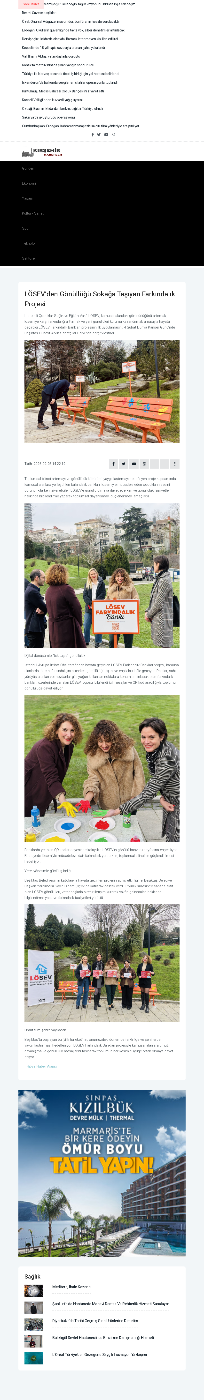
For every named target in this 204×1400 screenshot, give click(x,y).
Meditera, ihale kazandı (71, 1287)
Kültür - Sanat (33, 213)
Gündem (28, 168)
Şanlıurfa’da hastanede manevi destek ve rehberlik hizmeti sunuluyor (110, 1304)
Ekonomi (29, 183)
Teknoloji (29, 243)
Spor (26, 228)
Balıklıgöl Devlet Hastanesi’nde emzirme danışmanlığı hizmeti (103, 1338)
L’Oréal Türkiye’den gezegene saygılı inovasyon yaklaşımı (99, 1355)
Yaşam (27, 198)
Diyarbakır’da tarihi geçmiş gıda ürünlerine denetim (95, 1321)
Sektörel (28, 258)
